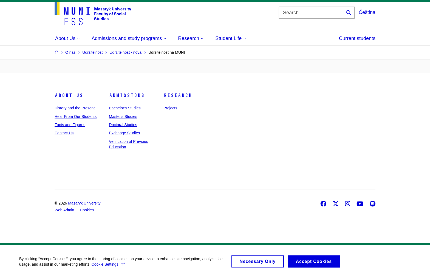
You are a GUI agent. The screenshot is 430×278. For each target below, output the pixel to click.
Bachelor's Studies (125, 108)
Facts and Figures (70, 125)
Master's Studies (123, 116)
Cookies (87, 210)
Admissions (127, 95)
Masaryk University (84, 203)
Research (177, 95)
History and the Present (75, 108)
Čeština (367, 12)
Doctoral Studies (123, 125)
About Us (69, 95)
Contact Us (64, 133)
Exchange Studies (124, 133)
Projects (170, 108)
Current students (357, 38)
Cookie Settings (108, 266)
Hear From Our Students (76, 116)
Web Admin (64, 210)
